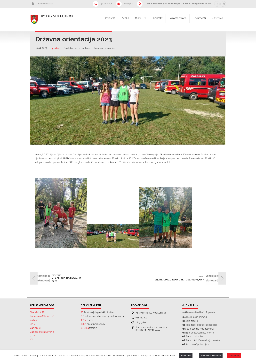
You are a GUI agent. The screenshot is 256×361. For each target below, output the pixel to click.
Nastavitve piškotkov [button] (211, 355)
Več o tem (186, 355)
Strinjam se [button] (234, 355)
